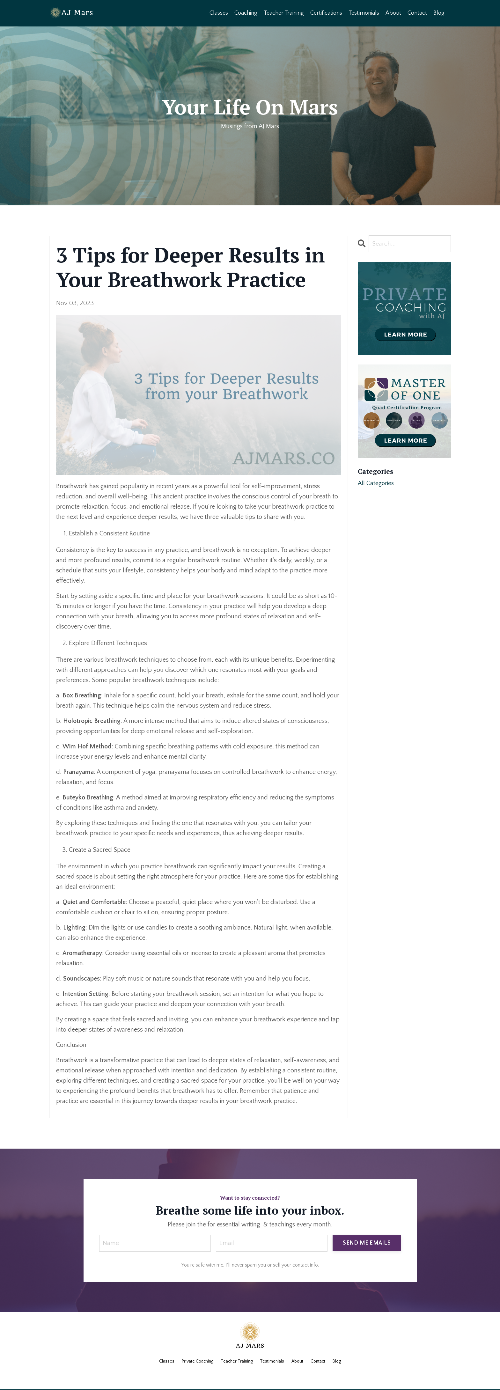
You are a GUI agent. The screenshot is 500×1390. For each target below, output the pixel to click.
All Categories (376, 483)
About (393, 13)
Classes (219, 13)
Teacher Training (284, 13)
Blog (439, 13)
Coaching (245, 13)
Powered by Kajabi (250, 1373)
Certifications (326, 13)
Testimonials (364, 13)
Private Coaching (197, 1361)
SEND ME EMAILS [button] (367, 1243)
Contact (417, 13)
